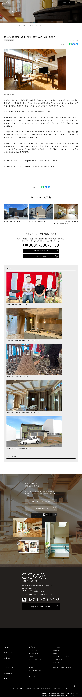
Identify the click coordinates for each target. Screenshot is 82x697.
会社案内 (56, 647)
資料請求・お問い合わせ (62, 667)
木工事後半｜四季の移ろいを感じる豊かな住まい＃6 (22, 340)
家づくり (32, 647)
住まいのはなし (8, 40)
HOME (6, 647)
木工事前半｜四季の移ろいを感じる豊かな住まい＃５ (22, 412)
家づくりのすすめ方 (35, 659)
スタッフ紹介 (9, 667)
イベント (32, 667)
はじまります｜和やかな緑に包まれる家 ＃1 (20, 448)
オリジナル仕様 (34, 653)
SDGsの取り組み (58, 659)
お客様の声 (8, 673)
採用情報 (56, 662)
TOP (5, 26)
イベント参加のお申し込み (37, 670)
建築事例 (7, 658)
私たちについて (9, 652)
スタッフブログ (34, 676)
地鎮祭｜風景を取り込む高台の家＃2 (17, 304)
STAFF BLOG (12, 26)
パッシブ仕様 (33, 650)
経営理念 (56, 653)
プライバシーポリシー (19, 688)
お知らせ (7, 678)
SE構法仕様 (32, 656)
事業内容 (56, 650)
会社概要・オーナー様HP (61, 656)
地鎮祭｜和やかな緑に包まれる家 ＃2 (17, 376)
